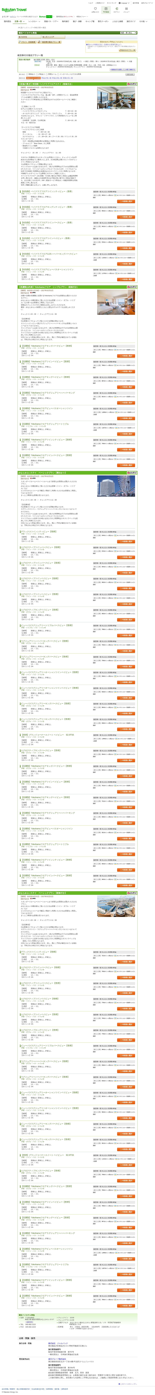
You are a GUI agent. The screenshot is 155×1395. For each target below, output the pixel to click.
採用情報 (49, 1389)
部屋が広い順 (68, 78)
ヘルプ (90, 3)
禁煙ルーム (52, 74)
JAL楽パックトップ (25, 28)
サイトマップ (111, 3)
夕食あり (41, 74)
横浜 (44, 28)
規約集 (57, 1389)
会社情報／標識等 (8, 1389)
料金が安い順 (46, 78)
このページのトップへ (128, 1384)
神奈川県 (37, 28)
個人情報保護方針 (23, 1389)
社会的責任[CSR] (38, 1389)
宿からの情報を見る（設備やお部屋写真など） (105, 45)
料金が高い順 (57, 78)
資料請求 (64, 1389)
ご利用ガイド (100, 3)
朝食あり (32, 74)
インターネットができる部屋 (70, 74)
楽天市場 (136, 3)
